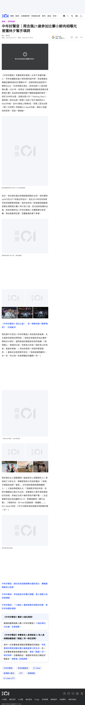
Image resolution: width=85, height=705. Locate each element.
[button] (71, 37)
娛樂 (17, 16)
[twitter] (82, 693)
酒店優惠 (50, 16)
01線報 (4, 699)
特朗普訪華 (35, 16)
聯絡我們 (54, 699)
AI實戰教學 (25, 16)
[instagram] (68, 693)
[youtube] (73, 693)
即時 (43, 16)
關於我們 (12, 699)
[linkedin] (77, 693)
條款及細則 (72, 699)
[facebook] (64, 693)
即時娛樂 (11, 21)
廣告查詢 (29, 699)
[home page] (5, 16)
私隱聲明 (63, 699)
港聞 (12, 16)
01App (37, 699)
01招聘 (20, 699)
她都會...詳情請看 (19, 658)
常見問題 (45, 699)
